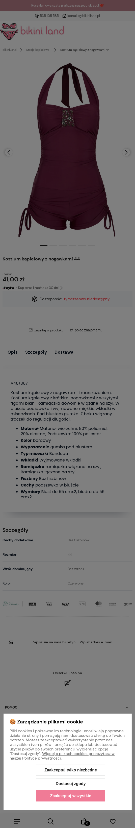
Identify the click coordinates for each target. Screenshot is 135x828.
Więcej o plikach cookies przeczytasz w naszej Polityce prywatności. (62, 756)
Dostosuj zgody (71, 784)
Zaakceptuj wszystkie (70, 796)
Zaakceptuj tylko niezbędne (70, 770)
